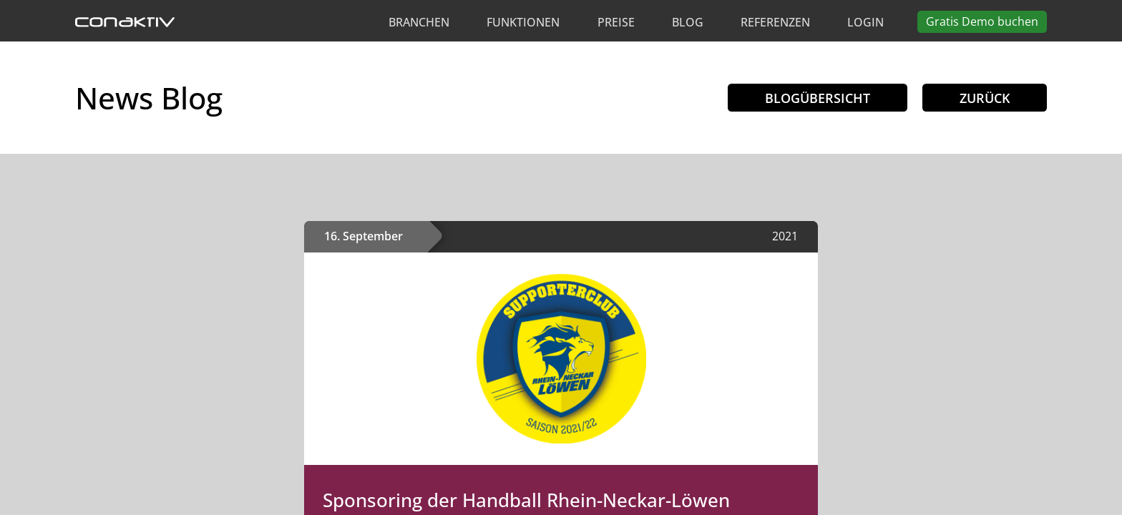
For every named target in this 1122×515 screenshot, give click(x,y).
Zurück (985, 98)
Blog (687, 22)
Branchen (419, 22)
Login (865, 22)
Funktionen (523, 22)
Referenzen (775, 22)
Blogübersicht (817, 98)
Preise (616, 22)
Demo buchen (982, 21)
